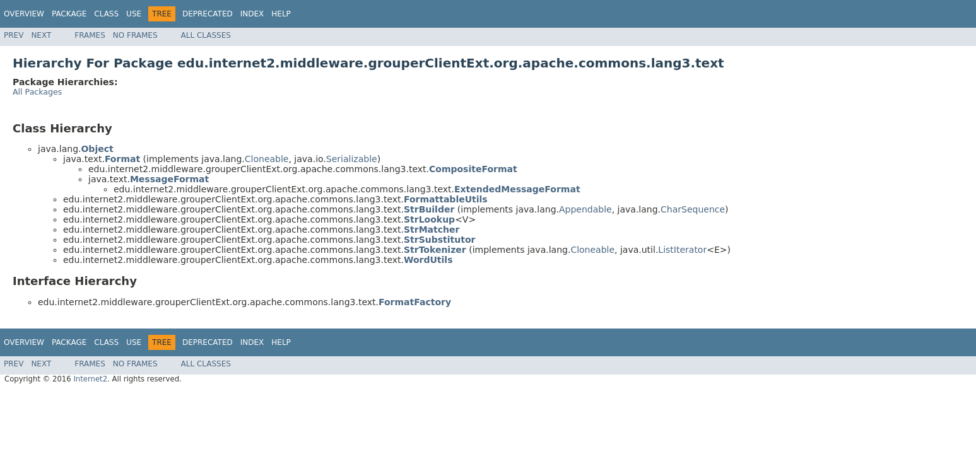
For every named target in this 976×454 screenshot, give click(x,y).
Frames (89, 35)
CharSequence (693, 209)
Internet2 (90, 379)
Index (252, 13)
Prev (13, 35)
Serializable (351, 159)
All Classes (206, 35)
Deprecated (207, 13)
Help (281, 13)
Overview (24, 13)
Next (41, 35)
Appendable (585, 209)
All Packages (37, 91)
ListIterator (682, 250)
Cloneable (267, 159)
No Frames (135, 35)
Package (69, 13)
